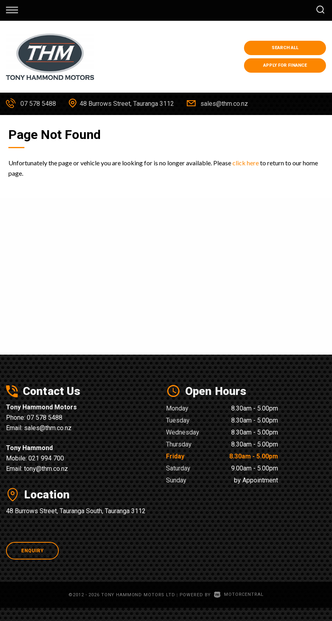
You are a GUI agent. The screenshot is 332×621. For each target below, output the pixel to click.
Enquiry (32, 551)
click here (245, 163)
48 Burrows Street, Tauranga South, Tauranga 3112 (76, 511)
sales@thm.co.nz (224, 103)
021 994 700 (46, 458)
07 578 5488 (38, 103)
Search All (285, 47)
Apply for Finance (285, 65)
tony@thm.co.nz (46, 468)
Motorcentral (238, 594)
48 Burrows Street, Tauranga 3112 (127, 103)
